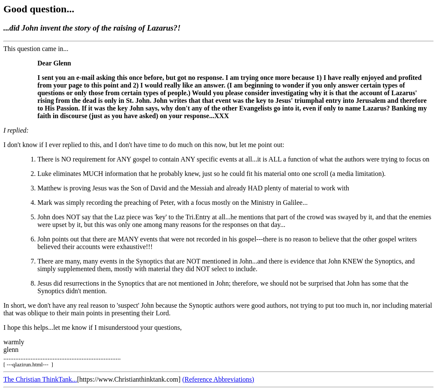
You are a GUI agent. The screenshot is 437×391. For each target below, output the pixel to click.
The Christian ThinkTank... (40, 379)
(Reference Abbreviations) (218, 379)
